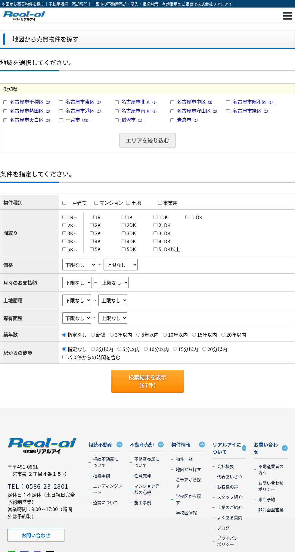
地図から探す (188, 469)
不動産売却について (147, 462)
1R (98, 217)
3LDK (164, 233)
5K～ (72, 249)
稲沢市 (132, 119)
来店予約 (266, 499)
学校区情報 (186, 513)
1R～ (72, 217)
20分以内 (217, 349)
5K (98, 249)
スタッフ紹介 (229, 497)
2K (98, 225)
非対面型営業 (271, 510)
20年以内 (236, 334)
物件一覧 (184, 459)
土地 (136, 202)
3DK (131, 233)
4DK (131, 241)
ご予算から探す (188, 482)
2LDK (164, 225)
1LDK (196, 217)
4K (98, 241)
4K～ (72, 241)
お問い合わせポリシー (271, 486)
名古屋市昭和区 (254, 101)
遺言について (105, 502)
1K (129, 217)
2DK (131, 225)
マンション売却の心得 (147, 489)
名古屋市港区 (84, 110)
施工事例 (142, 502)
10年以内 (178, 334)
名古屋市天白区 (31, 119)
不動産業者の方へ (271, 469)
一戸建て (77, 202)
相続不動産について (105, 462)
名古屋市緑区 (251, 110)
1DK (163, 217)
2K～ (72, 225)
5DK (131, 249)
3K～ (72, 233)
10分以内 (159, 349)
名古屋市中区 (195, 101)
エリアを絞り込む (147, 140)
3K (98, 233)
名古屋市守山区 (198, 110)
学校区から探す (188, 499)
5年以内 (150, 334)
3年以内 (123, 334)
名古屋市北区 (140, 101)
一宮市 (78, 119)
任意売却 (142, 475)
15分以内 (188, 349)
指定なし (77, 334)
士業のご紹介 (229, 507)
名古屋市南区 (140, 110)
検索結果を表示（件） (147, 381)
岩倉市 (188, 119)
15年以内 (207, 334)
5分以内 (131, 349)
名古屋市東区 (84, 101)
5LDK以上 (169, 249)
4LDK (164, 241)
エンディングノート (107, 489)
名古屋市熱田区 (31, 110)
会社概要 (225, 466)
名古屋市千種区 (31, 101)
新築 (101, 334)
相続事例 (101, 475)
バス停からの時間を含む (93, 356)
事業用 (170, 202)
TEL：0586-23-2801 (38, 486)
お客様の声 (227, 487)
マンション (111, 202)
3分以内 (104, 349)
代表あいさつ (229, 476)
